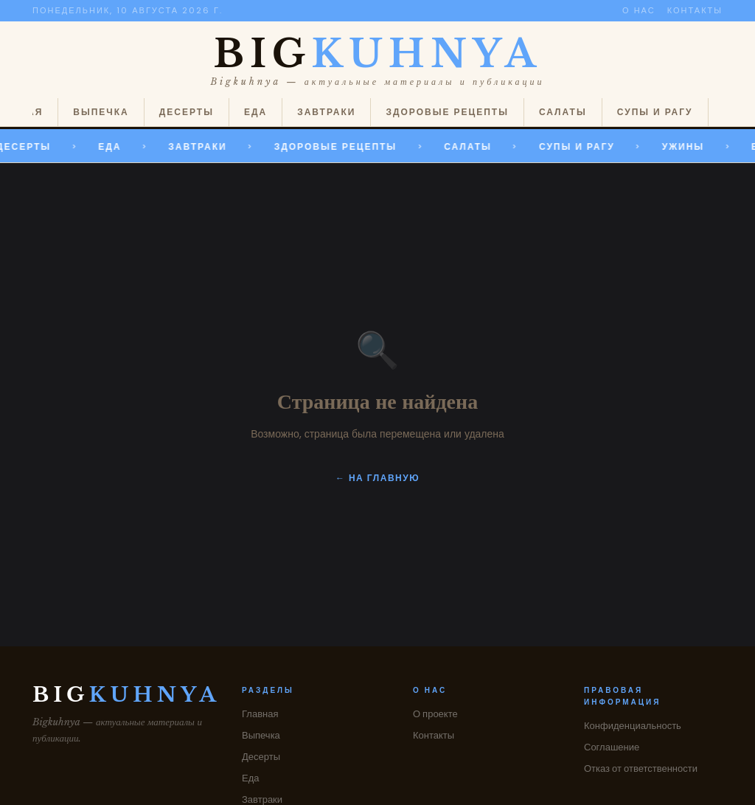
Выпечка (100, 112)
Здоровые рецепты (447, 112)
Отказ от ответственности (640, 768)
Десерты (186, 112)
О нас (638, 10)
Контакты (695, 10)
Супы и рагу (655, 112)
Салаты (563, 112)
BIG (377, 53)
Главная (260, 714)
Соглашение (611, 747)
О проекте (435, 714)
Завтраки (326, 112)
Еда (255, 112)
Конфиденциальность (632, 726)
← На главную (377, 477)
